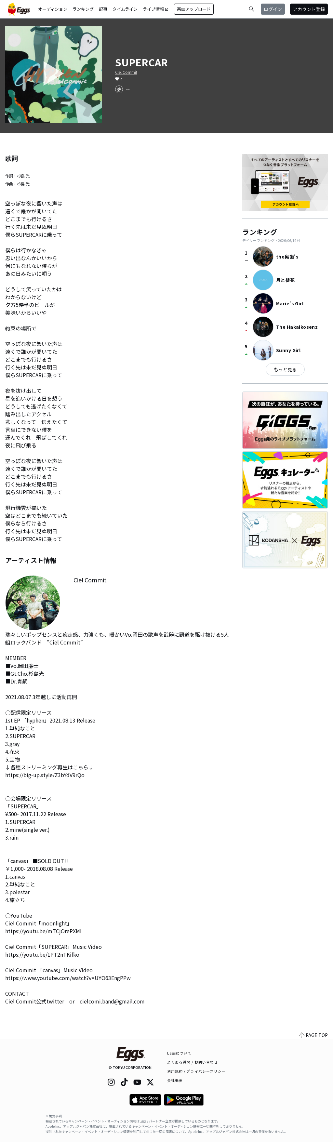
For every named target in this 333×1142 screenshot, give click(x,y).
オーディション (52, 9)
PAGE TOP (313, 1035)
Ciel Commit (126, 72)
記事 (103, 9)
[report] (128, 89)
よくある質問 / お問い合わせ (192, 1062)
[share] (119, 89)
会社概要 (175, 1080)
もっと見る (285, 369)
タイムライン (125, 9)
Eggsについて (179, 1053)
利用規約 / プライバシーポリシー (196, 1071)
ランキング (83, 9)
